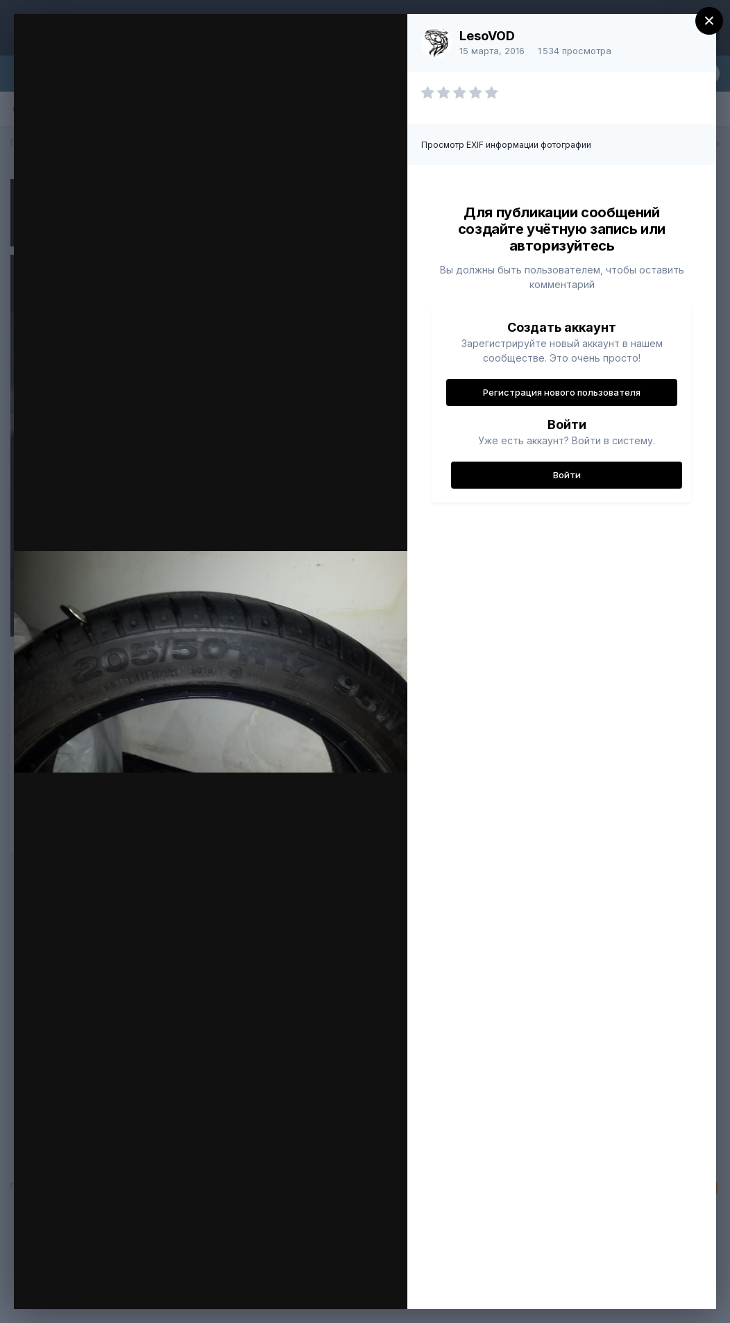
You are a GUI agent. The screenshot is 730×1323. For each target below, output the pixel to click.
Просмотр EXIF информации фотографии (506, 145)
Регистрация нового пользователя (561, 392)
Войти (567, 474)
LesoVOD (487, 35)
